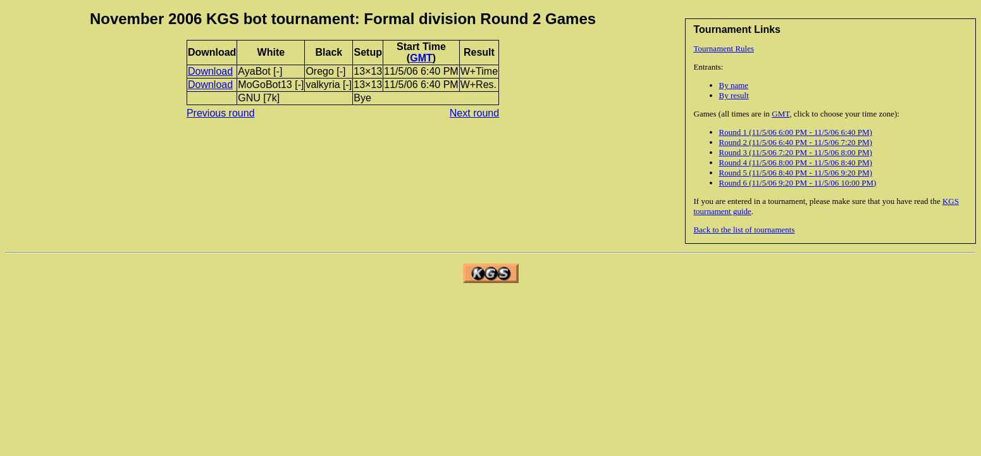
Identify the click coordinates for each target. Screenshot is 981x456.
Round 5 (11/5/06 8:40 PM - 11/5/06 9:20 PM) (795, 172)
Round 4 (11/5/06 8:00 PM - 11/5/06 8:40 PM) (795, 162)
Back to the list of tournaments (744, 229)
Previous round (221, 113)
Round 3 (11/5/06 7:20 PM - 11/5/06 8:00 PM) (795, 152)
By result (734, 95)
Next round (474, 113)
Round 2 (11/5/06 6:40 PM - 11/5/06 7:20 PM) (795, 142)
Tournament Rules (724, 48)
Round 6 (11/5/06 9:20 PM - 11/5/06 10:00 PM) (798, 182)
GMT (780, 113)
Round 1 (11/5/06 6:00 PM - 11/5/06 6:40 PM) (795, 132)
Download (210, 71)
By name (734, 85)
